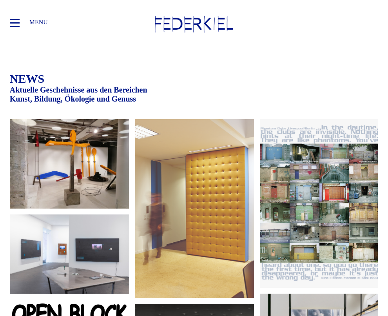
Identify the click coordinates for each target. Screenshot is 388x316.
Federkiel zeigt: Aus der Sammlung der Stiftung (69, 164)
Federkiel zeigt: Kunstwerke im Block (194, 208)
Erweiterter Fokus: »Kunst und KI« (69, 254)
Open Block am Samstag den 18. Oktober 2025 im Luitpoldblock (319, 203)
